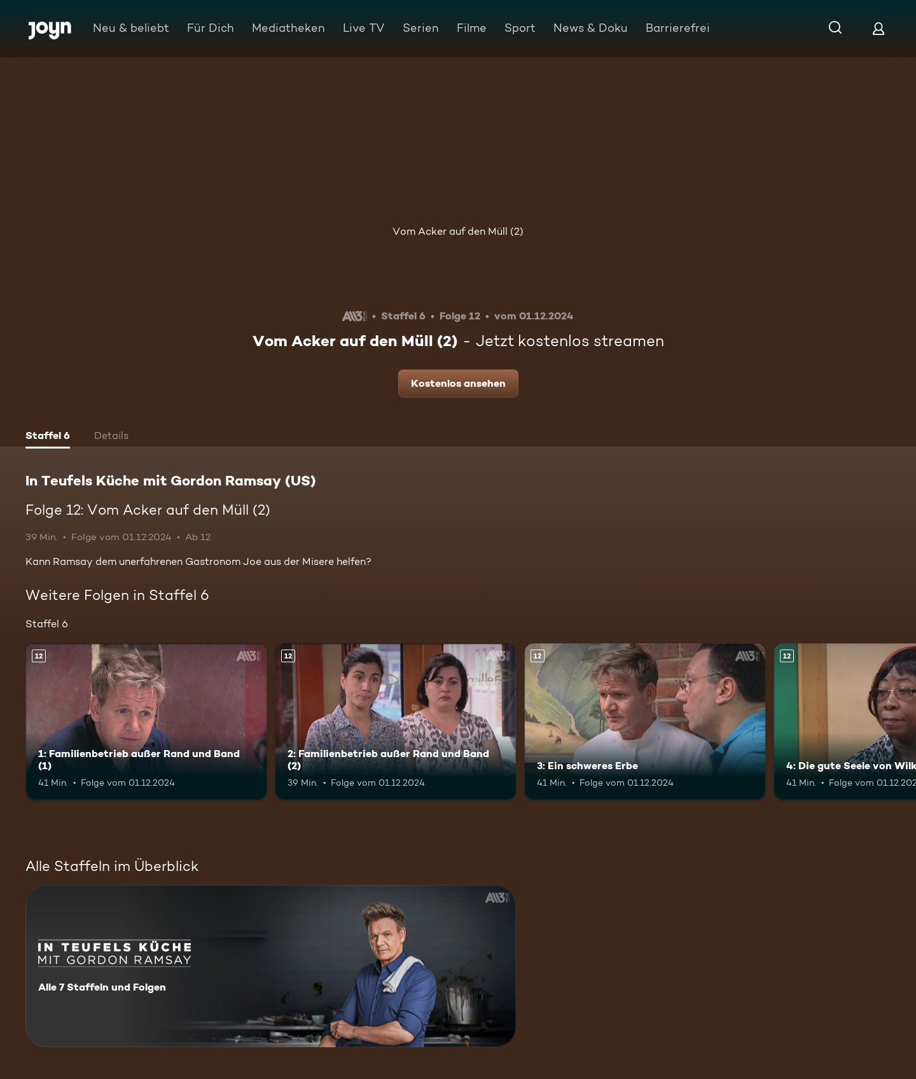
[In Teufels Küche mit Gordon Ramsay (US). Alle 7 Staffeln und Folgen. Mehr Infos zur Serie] (270, 966)
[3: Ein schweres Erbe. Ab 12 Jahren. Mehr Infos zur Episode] (645, 721)
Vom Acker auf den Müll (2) (458, 231)
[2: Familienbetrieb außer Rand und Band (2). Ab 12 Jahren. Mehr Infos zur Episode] (396, 721)
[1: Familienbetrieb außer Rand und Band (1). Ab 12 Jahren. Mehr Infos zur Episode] (146, 721)
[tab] (48, 437)
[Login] (878, 28)
